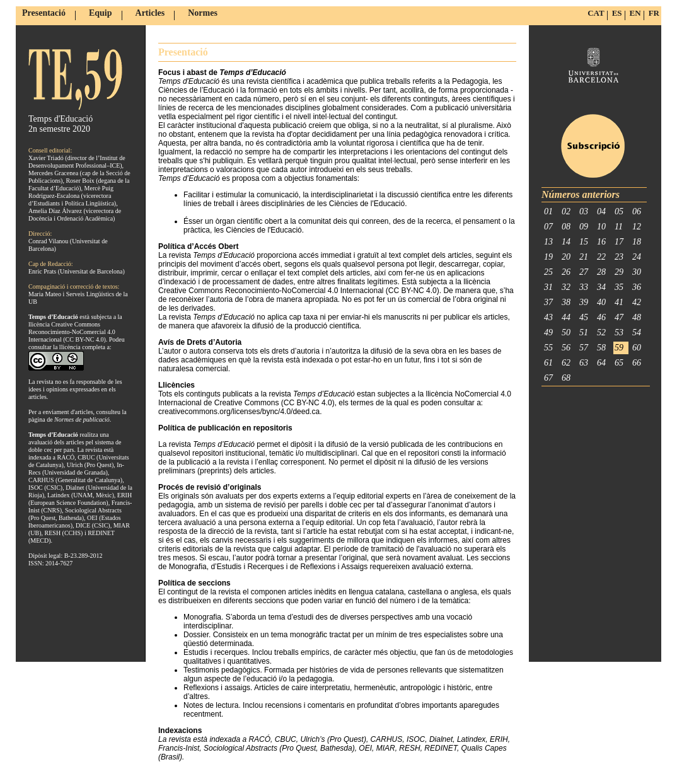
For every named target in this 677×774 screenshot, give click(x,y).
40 (601, 302)
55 (548, 347)
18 (636, 241)
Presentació (44, 13)
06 (636, 211)
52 (601, 332)
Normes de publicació (82, 419)
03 (583, 211)
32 (566, 287)
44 (566, 317)
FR (654, 13)
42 (636, 302)
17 (619, 241)
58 (601, 347)
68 (566, 378)
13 (548, 241)
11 (619, 226)
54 (636, 332)
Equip (100, 13)
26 (566, 272)
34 (601, 287)
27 (583, 272)
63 (583, 362)
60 (636, 347)
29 (619, 272)
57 (583, 347)
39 (583, 302)
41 (619, 302)
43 (548, 317)
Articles (150, 13)
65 (619, 362)
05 (619, 211)
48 (636, 317)
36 (636, 287)
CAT (595, 13)
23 (619, 257)
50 (566, 332)
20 (566, 257)
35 (619, 287)
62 (566, 362)
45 (583, 317)
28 (601, 272)
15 (583, 241)
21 (583, 257)
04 (601, 211)
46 (601, 317)
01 (548, 211)
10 (601, 226)
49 (548, 332)
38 (566, 302)
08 (566, 226)
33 (583, 287)
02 (566, 211)
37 (548, 302)
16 (601, 241)
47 (619, 317)
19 (548, 257)
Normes (202, 13)
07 (548, 226)
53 (619, 332)
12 (636, 226)
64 (601, 362)
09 (583, 226)
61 (548, 362)
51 (583, 332)
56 (566, 347)
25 (548, 272)
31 (548, 287)
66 (636, 362)
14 (566, 241)
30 (636, 272)
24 (636, 257)
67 (548, 378)
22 (601, 257)
